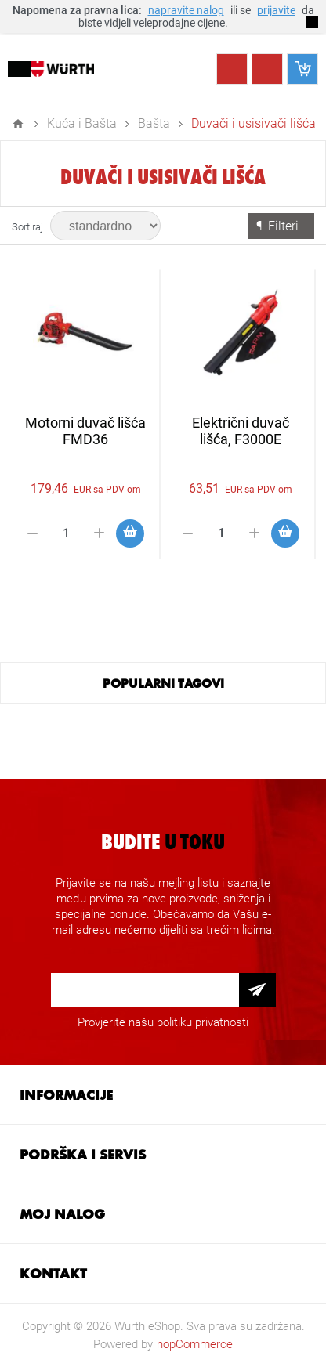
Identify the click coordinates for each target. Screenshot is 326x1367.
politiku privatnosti (202, 1022)
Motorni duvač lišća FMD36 (85, 430)
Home (18, 123)
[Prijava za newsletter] (145, 990)
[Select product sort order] (105, 225)
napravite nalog (186, 10)
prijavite (276, 10)
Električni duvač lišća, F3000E (240, 430)
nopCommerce (195, 1344)
